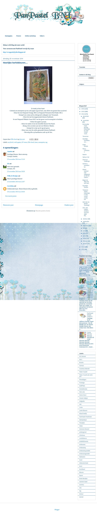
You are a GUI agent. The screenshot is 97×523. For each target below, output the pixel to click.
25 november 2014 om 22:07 (16, 181)
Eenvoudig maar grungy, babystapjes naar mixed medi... (86, 128)
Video (81, 426)
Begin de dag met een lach (86, 181)
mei (84, 233)
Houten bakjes (83, 398)
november (86, 120)
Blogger (57, 509)
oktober (85, 219)
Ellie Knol (31, 142)
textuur (81, 494)
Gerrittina (10, 186)
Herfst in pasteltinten (86, 165)
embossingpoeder (84, 453)
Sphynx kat (86, 157)
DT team (24, 142)
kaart (36, 142)
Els (8, 163)
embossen (82, 444)
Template (82, 423)
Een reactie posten (10, 196)
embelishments (83, 441)
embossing (82, 447)
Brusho (81, 362)
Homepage (39, 205)
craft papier (17, 142)
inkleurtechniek (83, 463)
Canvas (81, 365)
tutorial (81, 497)
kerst (80, 466)
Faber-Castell (83, 372)
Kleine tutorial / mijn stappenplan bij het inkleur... (86, 173)
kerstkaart (82, 469)
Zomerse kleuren (84, 429)
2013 (83, 247)
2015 (83, 111)
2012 (83, 249)
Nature (85, 154)
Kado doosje (85, 145)
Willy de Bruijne (12, 176)
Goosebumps (83, 389)
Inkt (80, 404)
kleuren (81, 472)
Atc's (80, 359)
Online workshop (30, 36)
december (86, 116)
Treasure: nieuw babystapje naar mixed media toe (86, 194)
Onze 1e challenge (86, 160)
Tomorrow (85, 136)
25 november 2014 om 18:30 (16, 171)
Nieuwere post (8, 205)
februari (85, 241)
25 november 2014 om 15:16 (16, 159)
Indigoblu (82, 401)
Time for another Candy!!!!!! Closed (90, 261)
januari (85, 243)
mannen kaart (83, 481)
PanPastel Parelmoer (85, 416)
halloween (82, 457)
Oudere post (69, 205)
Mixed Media (83, 413)
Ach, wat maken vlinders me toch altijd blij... (86, 211)
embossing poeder (84, 450)
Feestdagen (82, 379)
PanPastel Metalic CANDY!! (90, 314)
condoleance (83, 438)
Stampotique (83, 420)
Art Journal (82, 356)
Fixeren (18, 36)
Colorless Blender (84, 368)
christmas (82, 435)
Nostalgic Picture (85, 186)
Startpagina (8, 36)
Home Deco (82, 395)
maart (85, 238)
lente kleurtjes (83, 478)
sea (80, 488)
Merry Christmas (86, 150)
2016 (83, 109)
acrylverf (10, 142)
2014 (83, 114)
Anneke (9, 151)
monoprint (41, 142)
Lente (81, 407)
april (84, 236)
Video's (42, 36)
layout (81, 475)
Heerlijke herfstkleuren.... (86, 140)
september (86, 221)
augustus (86, 225)
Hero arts (82, 392)
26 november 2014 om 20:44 (16, 192)
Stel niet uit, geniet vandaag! (86, 203)
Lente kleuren (83, 410)
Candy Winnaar (89, 333)
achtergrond (82, 432)
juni (84, 231)
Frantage (82, 382)
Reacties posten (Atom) (43, 211)
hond (80, 460)
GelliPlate (82, 386)
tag (46, 142)
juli (84, 228)
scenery (81, 484)
